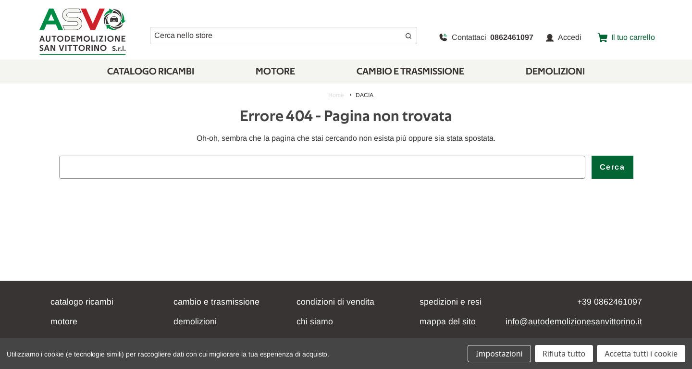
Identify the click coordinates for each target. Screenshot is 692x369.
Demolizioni (555, 71)
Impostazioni (499, 353)
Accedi (563, 37)
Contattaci (485, 37)
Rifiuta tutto (564, 353)
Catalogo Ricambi (150, 71)
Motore (275, 71)
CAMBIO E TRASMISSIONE (410, 71)
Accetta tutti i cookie (641, 353)
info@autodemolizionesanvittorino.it (574, 321)
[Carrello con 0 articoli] (626, 37)
